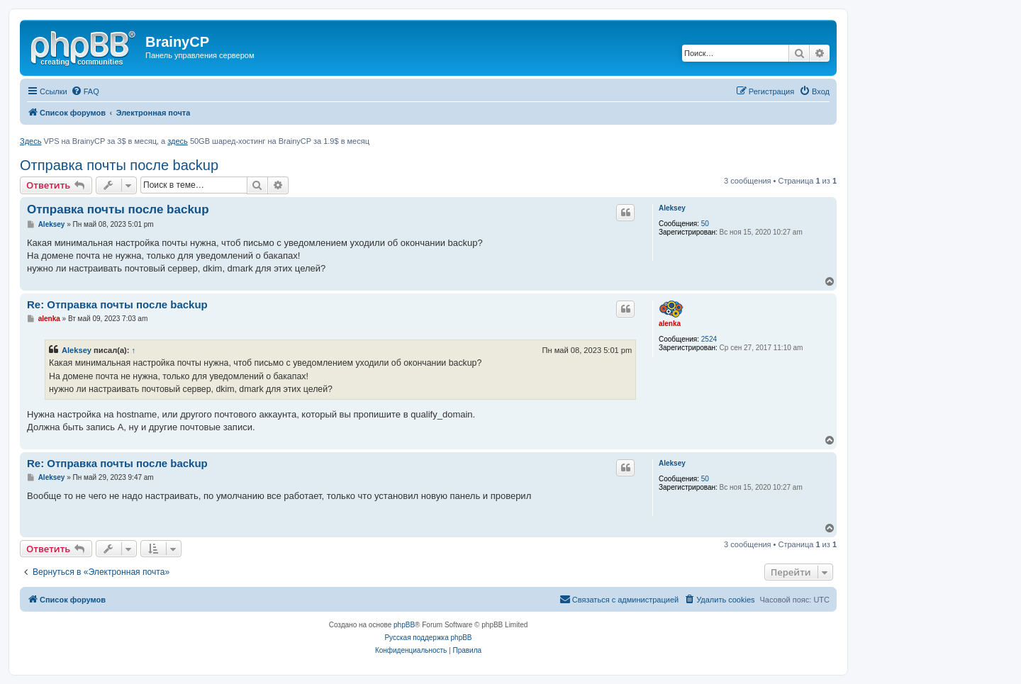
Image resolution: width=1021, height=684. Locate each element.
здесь (177, 141)
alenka (670, 323)
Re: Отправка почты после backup (117, 304)
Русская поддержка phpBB (428, 637)
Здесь (30, 141)
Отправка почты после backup (119, 165)
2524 (709, 339)
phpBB (404, 625)
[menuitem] (85, 91)
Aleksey (672, 208)
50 (705, 224)
